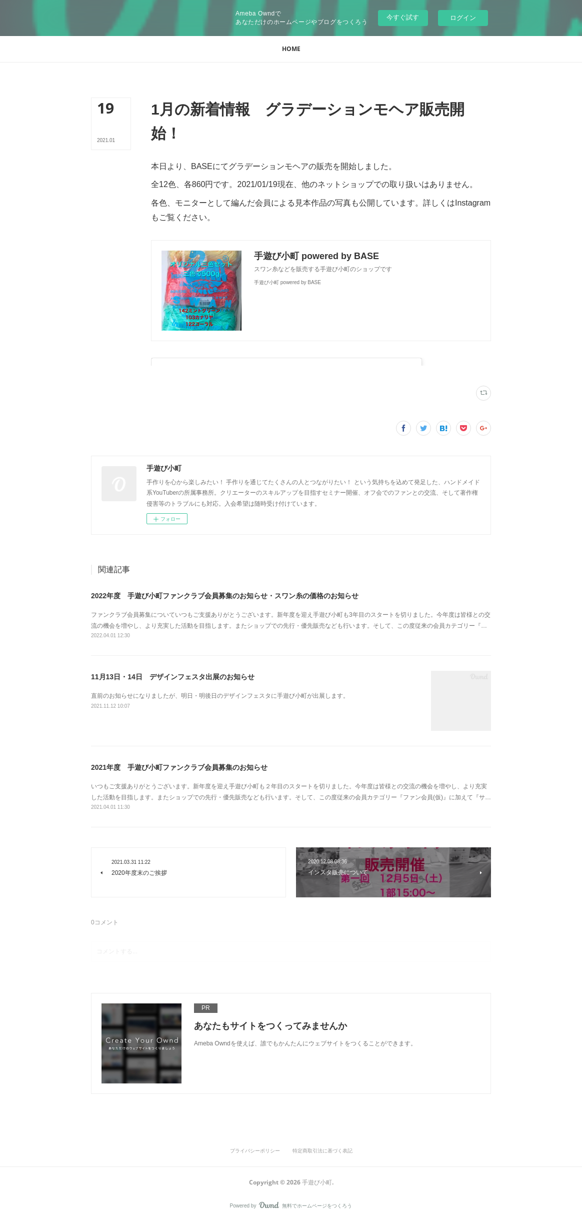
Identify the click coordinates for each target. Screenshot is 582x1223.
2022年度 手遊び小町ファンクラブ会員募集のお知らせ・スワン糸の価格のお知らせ (224, 596)
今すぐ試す (402, 17)
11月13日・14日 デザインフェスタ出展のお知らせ (172, 677)
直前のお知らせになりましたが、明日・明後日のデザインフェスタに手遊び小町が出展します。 (220, 695)
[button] (291, 49)
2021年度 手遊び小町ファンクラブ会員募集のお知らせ (179, 767)
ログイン (463, 18)
